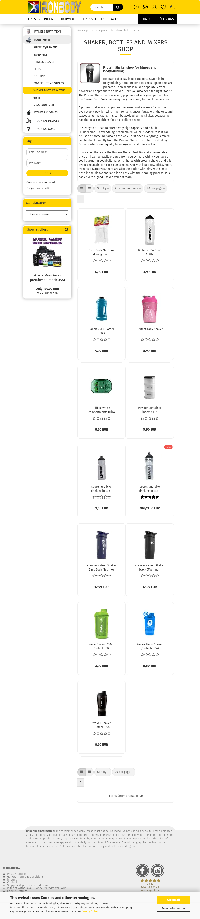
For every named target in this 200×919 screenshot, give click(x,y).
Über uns (167, 19)
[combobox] (102, 188)
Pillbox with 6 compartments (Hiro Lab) (101, 409)
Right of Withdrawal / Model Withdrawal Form (36, 888)
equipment (67, 19)
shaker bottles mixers (49, 90)
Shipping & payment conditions (27, 885)
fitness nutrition (40, 19)
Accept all (173, 900)
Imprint (12, 879)
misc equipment (44, 105)
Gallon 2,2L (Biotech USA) (102, 330)
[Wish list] (163, 7)
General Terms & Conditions (25, 876)
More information (173, 908)
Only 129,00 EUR (47, 289)
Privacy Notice (90, 911)
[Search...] (118, 7)
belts (37, 69)
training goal (40, 129)
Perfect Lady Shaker (150, 329)
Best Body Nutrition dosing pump (102, 252)
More (115, 19)
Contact (147, 19)
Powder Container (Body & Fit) (149, 409)
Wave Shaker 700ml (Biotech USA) (101, 646)
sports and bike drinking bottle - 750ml (149, 488)
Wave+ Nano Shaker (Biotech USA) (150, 646)
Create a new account (40, 182)
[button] (145, 7)
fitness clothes (93, 19)
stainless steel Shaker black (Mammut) (149, 567)
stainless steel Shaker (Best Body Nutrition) (101, 567)
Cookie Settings (17, 891)
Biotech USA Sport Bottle (150, 252)
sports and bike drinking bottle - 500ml (101, 488)
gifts (37, 97)
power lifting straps (48, 83)
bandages (40, 54)
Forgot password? (37, 188)
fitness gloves (44, 62)
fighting (39, 76)
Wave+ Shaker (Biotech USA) (101, 724)
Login (47, 173)
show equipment (45, 47)
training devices (42, 120)
